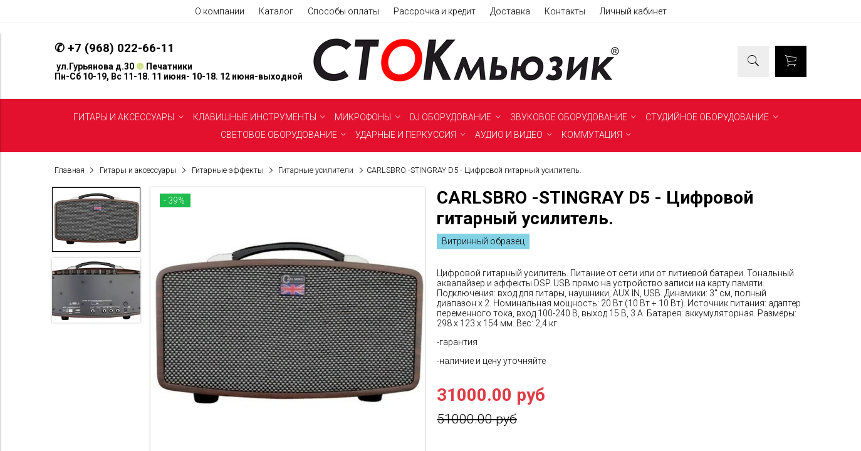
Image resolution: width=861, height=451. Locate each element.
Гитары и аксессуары (138, 170)
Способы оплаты (343, 11)
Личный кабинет (633, 11)
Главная (70, 170)
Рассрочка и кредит (435, 11)
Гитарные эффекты (228, 170)
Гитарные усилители (315, 170)
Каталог (276, 11)
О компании (219, 11)
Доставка (510, 11)
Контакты (565, 11)
